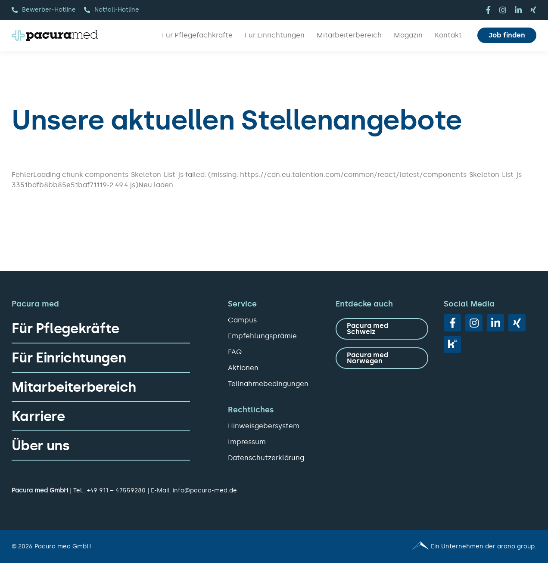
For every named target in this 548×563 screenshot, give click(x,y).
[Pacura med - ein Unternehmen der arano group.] (409, 546)
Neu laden (155, 185)
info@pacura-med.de (205, 490)
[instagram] (502, 10)
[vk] (452, 344)
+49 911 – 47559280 (116, 490)
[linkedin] (518, 10)
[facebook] (488, 10)
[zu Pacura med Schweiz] (382, 329)
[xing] (533, 10)
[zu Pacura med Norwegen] (382, 358)
